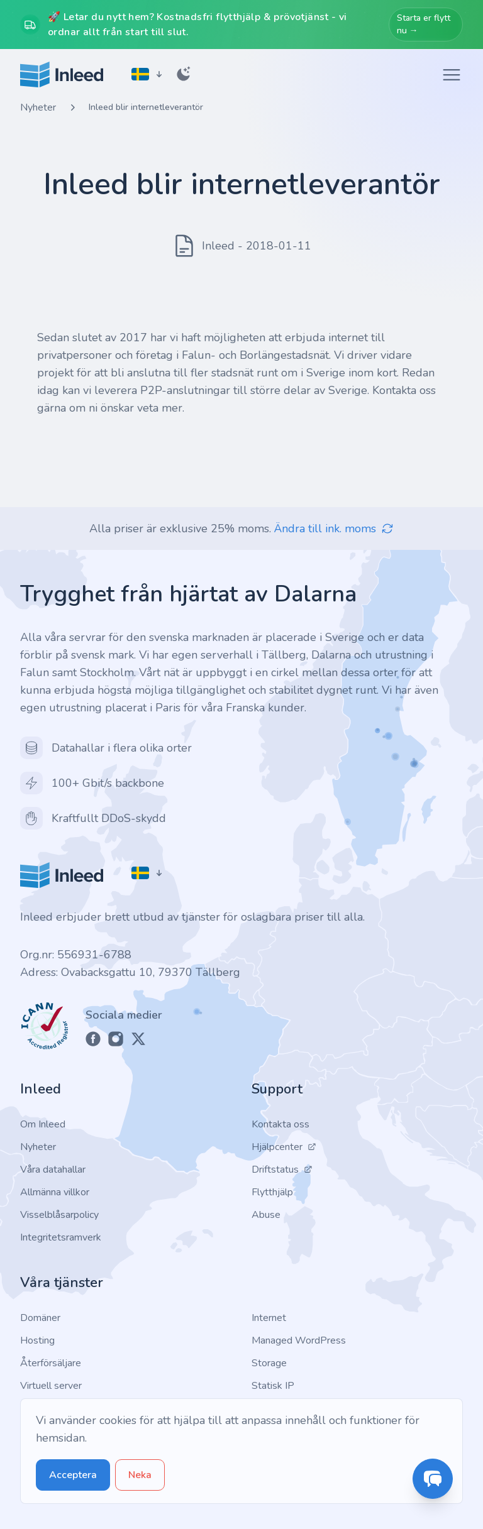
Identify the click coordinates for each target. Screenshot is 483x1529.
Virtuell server (51, 1386)
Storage (269, 1363)
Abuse (266, 1215)
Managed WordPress (299, 1340)
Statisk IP (273, 1386)
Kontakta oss (280, 1124)
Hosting (37, 1340)
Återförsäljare (50, 1363)
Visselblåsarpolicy (59, 1215)
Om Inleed (42, 1124)
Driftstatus (282, 1169)
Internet (269, 1318)
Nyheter (38, 107)
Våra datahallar (53, 1169)
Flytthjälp (272, 1192)
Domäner (40, 1318)
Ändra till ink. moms (334, 528)
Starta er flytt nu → (423, 24)
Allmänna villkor (54, 1192)
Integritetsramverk (60, 1237)
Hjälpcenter (284, 1147)
